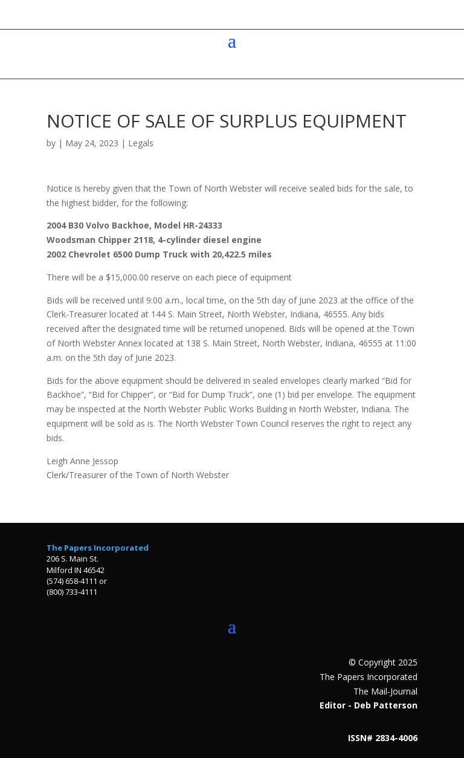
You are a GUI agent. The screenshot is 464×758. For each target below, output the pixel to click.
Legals (140, 143)
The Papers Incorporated (98, 547)
